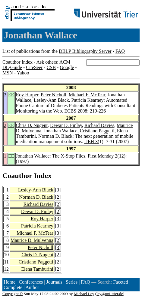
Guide (16, 67)
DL (5, 67)
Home (9, 281)
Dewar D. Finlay (66, 125)
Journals (54, 281)
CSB (51, 67)
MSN (7, 72)
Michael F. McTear (87, 94)
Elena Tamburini (37, 269)
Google (67, 67)
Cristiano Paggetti (97, 130)
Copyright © (12, 293)
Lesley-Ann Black (51, 100)
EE (11, 94)
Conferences (31, 281)
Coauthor (17, 175)
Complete (13, 287)
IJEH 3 (91, 141)
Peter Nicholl (53, 94)
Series (71, 281)
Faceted (120, 281)
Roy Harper (27, 94)
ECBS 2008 (75, 110)
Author (32, 287)
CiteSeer (34, 67)
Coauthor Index (17, 62)
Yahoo (23, 72)
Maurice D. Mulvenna (32, 240)
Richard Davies (99, 125)
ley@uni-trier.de (109, 293)
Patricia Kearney (87, 100)
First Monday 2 (103, 155)
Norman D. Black (55, 136)
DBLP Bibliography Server (85, 51)
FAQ (120, 51)
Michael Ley (84, 293)
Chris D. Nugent (32, 125)
